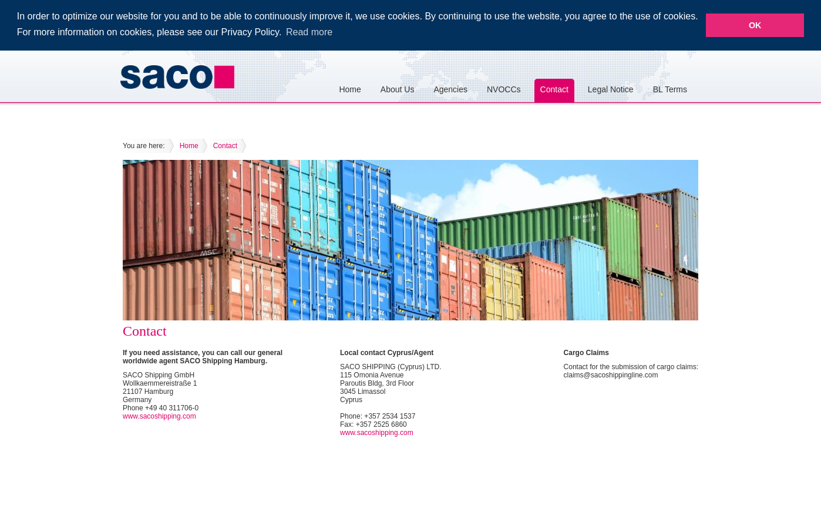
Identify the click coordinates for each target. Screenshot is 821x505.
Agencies (450, 88)
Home (350, 88)
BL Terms (670, 88)
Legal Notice (611, 88)
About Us (398, 88)
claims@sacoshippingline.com (611, 374)
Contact (554, 88)
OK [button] (755, 25)
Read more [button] (309, 32)
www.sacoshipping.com (159, 416)
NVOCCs (504, 88)
